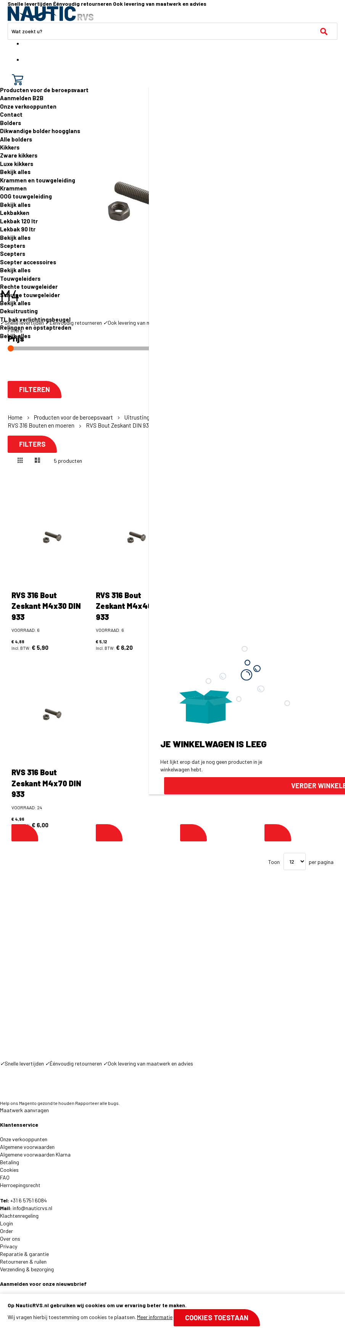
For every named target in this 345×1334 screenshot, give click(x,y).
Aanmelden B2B (22, 97)
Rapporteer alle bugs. (97, 1103)
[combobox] (172, 31)
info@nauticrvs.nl (32, 1208)
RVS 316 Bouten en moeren (42, 425)
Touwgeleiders (20, 278)
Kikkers (9, 147)
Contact (11, 114)
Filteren (34, 389)
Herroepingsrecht (20, 1185)
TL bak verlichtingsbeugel (35, 319)
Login (6, 1223)
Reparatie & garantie (24, 1254)
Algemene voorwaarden (27, 1147)
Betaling (9, 1162)
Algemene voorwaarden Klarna (35, 1154)
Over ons (10, 1238)
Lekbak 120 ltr (19, 221)
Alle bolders (16, 139)
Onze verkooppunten (28, 106)
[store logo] (51, 13)
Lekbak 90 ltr (17, 229)
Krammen (13, 188)
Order (6, 1231)
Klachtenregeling (19, 1215)
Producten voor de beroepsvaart (44, 89)
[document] (172, 1313)
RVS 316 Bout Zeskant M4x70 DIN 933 (46, 783)
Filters (32, 444)
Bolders (10, 122)
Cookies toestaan (216, 1317)
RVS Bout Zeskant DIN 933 (119, 425)
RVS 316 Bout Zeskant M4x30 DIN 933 (46, 606)
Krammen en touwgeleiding (37, 180)
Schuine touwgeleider (30, 294)
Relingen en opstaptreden (35, 327)
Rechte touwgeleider (29, 286)
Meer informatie (154, 1317)
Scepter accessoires (28, 262)
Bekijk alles (15, 171)
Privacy (8, 1246)
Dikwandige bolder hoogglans (40, 130)
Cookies (9, 1169)
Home (16, 417)
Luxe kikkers (16, 163)
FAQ (5, 1177)
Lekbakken (14, 212)
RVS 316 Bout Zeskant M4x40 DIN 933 (131, 606)
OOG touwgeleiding (26, 196)
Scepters (12, 245)
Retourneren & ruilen (23, 1261)
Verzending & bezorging (27, 1269)
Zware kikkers (18, 155)
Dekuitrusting (19, 310)
